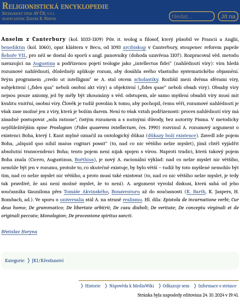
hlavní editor (13, 18)
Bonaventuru (126, 191)
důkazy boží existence (172, 135)
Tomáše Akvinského (86, 191)
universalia (72, 199)
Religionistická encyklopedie (55, 5)
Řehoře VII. (13, 55)
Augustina (44, 63)
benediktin (13, 47)
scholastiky (146, 79)
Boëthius (84, 159)
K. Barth (196, 191)
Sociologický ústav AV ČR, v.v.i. (28, 13)
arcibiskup (134, 47)
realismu (132, 199)
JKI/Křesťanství (48, 260)
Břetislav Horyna (19, 231)
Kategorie (14, 260)
